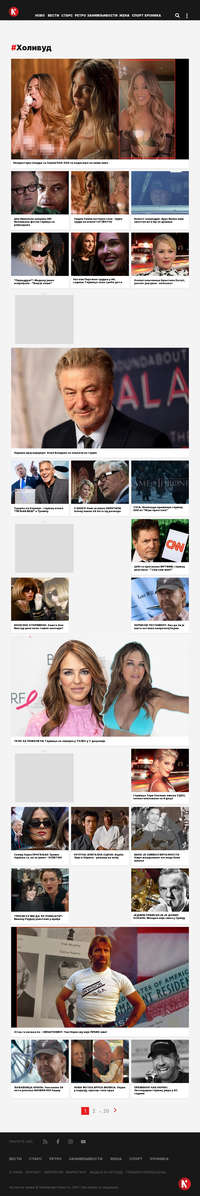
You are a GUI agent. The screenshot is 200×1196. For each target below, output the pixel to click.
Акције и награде (106, 1172)
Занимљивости (102, 15)
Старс (67, 15)
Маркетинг (76, 1172)
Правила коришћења (146, 1172)
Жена (124, 15)
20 (106, 1111)
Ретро (80, 15)
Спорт (138, 15)
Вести (53, 15)
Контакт (33, 1172)
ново (40, 15)
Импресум (53, 1172)
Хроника (152, 15)
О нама (16, 1172)
